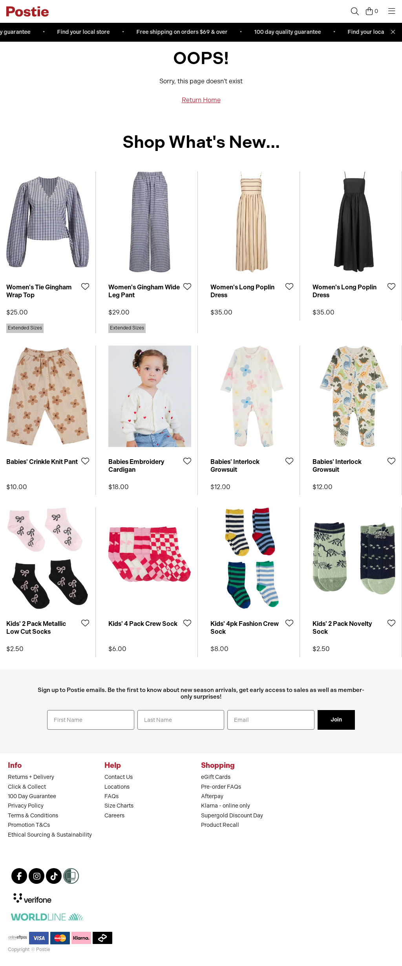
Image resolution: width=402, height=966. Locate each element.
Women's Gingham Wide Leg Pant (144, 290)
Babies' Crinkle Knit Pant (42, 462)
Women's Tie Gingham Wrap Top (39, 290)
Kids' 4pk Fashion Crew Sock (244, 627)
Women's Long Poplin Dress (242, 290)
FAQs (111, 796)
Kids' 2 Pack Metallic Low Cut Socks (36, 627)
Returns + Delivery (31, 777)
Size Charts (118, 805)
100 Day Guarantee (32, 796)
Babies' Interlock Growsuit (234, 465)
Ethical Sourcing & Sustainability (50, 835)
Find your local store (85, 32)
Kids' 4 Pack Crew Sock (142, 623)
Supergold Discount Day (232, 815)
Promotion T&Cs (29, 825)
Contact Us (118, 777)
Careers (114, 815)
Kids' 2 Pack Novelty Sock (342, 627)
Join (336, 719)
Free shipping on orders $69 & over (183, 32)
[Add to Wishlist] (85, 286)
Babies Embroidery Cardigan (136, 465)
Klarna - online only (225, 805)
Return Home (201, 100)
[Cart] (372, 11)
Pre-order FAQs (221, 787)
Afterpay (212, 796)
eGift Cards (215, 777)
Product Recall (220, 825)
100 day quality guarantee (289, 32)
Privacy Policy (26, 805)
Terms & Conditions (33, 815)
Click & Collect (27, 787)
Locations (117, 787)
